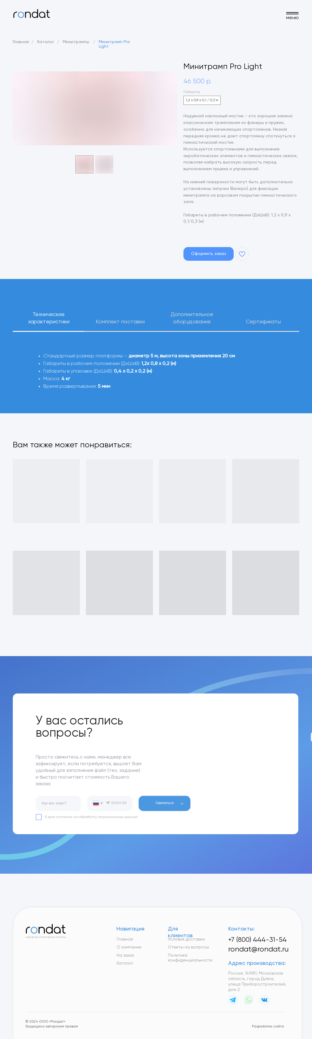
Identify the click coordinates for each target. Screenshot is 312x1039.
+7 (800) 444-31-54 (257, 940)
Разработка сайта (268, 1026)
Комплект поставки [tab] (120, 322)
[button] (208, 254)
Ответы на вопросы (188, 947)
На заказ (125, 955)
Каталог (45, 42)
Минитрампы (76, 42)
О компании (129, 947)
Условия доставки (186, 939)
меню (292, 17)
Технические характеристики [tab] (48, 318)
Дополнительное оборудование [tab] (192, 318)
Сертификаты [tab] (263, 322)
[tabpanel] (156, 381)
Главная (21, 42)
